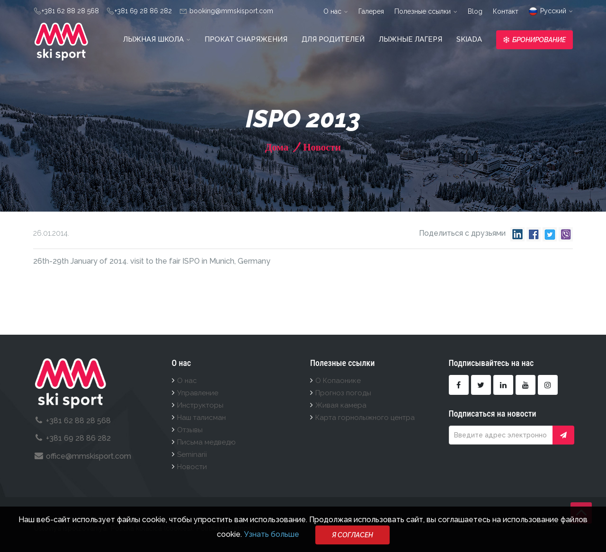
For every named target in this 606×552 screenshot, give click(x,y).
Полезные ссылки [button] (425, 11)
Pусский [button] (551, 11)
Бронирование (534, 40)
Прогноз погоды (343, 393)
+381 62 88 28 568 (70, 11)
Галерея (371, 11)
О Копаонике (338, 380)
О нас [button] (335, 11)
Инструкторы (200, 405)
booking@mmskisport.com (230, 11)
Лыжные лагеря (410, 39)
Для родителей (333, 39)
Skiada (469, 39)
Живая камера (340, 405)
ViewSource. (553, 523)
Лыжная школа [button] (156, 39)
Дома (276, 147)
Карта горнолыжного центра (365, 417)
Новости (321, 147)
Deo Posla (507, 523)
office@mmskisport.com (88, 456)
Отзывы (190, 430)
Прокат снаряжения (246, 39)
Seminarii (192, 454)
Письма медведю (206, 442)
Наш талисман (201, 417)
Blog (475, 11)
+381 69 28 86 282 (143, 11)
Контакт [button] (505, 11)
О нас (187, 380)
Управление (197, 393)
